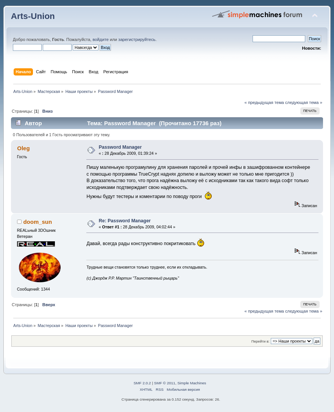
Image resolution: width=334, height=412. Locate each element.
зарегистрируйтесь (136, 39)
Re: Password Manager (125, 220)
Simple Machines (191, 383)
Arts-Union (33, 16)
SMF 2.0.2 (142, 383)
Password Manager (120, 147)
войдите (101, 39)
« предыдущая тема (264, 102)
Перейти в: (260, 341)
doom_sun (37, 222)
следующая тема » (303, 102)
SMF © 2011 (164, 383)
